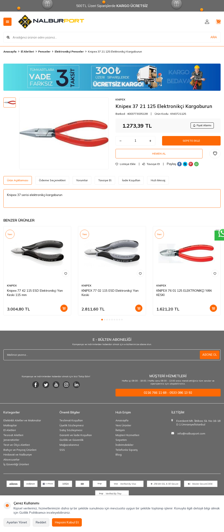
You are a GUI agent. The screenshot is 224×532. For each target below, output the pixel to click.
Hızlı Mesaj (158, 182)
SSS (62, 451)
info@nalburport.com (191, 435)
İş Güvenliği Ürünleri (16, 466)
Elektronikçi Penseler (69, 51)
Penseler (44, 51)
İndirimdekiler (124, 446)
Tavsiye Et (151, 168)
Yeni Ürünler (123, 426)
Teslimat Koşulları (71, 422)
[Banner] (112, 77)
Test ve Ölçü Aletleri (16, 446)
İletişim (120, 431)
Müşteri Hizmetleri (127, 436)
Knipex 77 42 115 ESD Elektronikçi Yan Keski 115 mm (35, 294)
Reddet (41, 522)
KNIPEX (120, 99)
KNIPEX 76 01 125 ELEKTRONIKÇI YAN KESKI (184, 294)
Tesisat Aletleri (13, 436)
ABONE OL (209, 356)
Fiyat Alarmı (200, 126)
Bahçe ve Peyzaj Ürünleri (19, 451)
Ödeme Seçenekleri (52, 182)
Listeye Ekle (126, 168)
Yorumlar (82, 182)
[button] (102, 321)
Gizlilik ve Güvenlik (71, 441)
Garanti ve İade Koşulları (75, 436)
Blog (119, 456)
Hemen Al (159, 157)
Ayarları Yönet (17, 522)
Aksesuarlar (11, 461)
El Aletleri (27, 51)
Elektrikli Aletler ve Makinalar (22, 422)
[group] (63, 133)
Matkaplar (10, 426)
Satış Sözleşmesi (70, 431)
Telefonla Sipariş (127, 451)
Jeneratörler (11, 441)
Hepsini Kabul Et (67, 522)
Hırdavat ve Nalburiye (17, 456)
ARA (213, 37)
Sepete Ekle (191, 143)
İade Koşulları (131, 182)
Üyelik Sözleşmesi (71, 426)
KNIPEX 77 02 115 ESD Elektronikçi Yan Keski (110, 294)
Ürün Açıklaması (17, 182)
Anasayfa (10, 51)
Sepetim (121, 441)
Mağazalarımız (69, 446)
